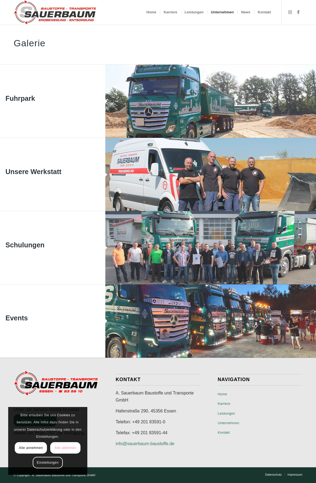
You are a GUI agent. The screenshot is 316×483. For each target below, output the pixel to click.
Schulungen (24, 245)
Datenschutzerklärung (44, 430)
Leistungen (226, 413)
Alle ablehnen (66, 448)
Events (16, 318)
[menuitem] (151, 12)
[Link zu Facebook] (298, 12)
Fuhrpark (20, 98)
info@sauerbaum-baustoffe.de (145, 443)
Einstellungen (48, 462)
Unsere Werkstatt (33, 171)
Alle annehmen (31, 448)
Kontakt (224, 432)
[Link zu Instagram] (290, 12)
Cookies (63, 415)
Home (222, 394)
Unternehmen (228, 423)
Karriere (224, 404)
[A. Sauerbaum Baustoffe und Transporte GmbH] (55, 12)
